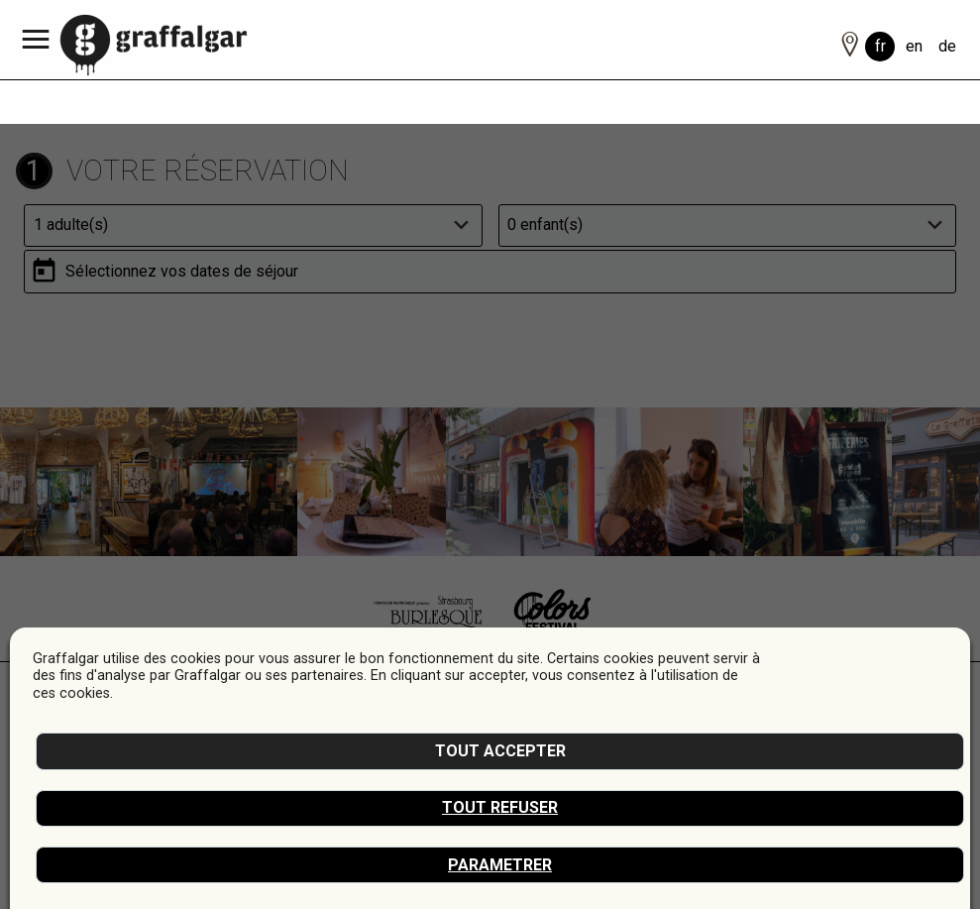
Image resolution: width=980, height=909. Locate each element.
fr (880, 46)
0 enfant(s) (545, 224)
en (914, 46)
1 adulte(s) (71, 224)
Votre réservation (207, 170)
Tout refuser (500, 807)
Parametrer (500, 864)
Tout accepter (500, 750)
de (947, 46)
